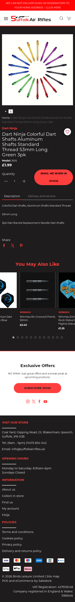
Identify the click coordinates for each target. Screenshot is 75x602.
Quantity (8, 174)
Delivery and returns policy (21, 551)
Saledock (45, 581)
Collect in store (13, 496)
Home (6, 117)
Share (6, 240)
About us (8, 489)
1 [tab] (10, 111)
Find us (7, 502)
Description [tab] (12, 196)
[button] (6, 19)
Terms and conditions (17, 532)
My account (10, 508)
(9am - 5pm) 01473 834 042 (27, 443)
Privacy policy (12, 544)
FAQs (6, 515)
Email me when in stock (54, 177)
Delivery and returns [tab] (41, 196)
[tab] (13, 337)
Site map (52, 576)
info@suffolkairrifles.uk (28, 449)
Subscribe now (37, 388)
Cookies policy (12, 538)
